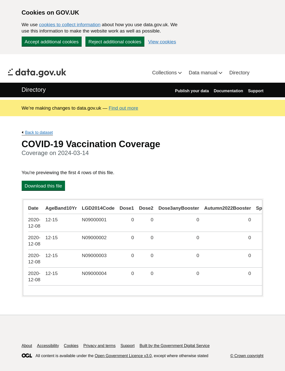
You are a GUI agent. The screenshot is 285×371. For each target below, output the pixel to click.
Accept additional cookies (52, 41)
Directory (239, 72)
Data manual (204, 72)
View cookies (162, 41)
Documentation (228, 91)
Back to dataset (39, 132)
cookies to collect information (70, 24)
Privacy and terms (99, 346)
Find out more (123, 108)
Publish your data (192, 91)
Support (255, 91)
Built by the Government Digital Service (175, 346)
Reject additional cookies (114, 41)
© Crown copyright (247, 356)
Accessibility (48, 346)
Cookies (71, 346)
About (27, 346)
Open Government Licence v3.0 (123, 356)
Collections (165, 72)
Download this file (43, 186)
